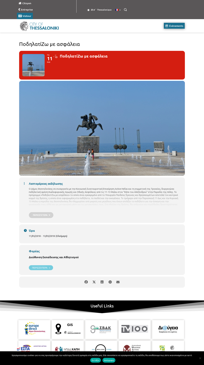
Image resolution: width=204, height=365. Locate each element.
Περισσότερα (41, 268)
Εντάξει (95, 360)
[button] (125, 9)
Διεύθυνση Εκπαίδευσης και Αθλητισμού (54, 257)
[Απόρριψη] (200, 358)
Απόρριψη (109, 360)
